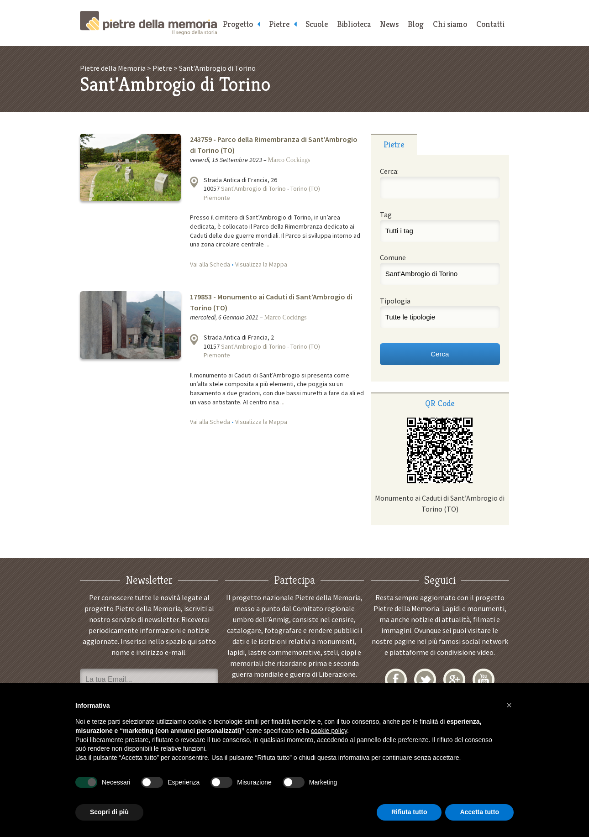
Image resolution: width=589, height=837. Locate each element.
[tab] (394, 144)
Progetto (238, 24)
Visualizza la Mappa (261, 264)
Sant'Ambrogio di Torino (253, 188)
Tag (386, 214)
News (389, 24)
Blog (416, 24)
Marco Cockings (289, 160)
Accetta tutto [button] (479, 812)
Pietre (279, 24)
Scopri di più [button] (109, 812)
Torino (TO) (305, 188)
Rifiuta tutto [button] (409, 812)
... (267, 244)
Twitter (425, 680)
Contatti (490, 24)
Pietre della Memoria (148, 23)
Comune (393, 257)
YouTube (483, 680)
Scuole (316, 24)
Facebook (396, 680)
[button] (509, 705)
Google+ (454, 680)
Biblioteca (354, 24)
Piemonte (217, 198)
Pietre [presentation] (394, 144)
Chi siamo (450, 24)
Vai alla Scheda (210, 264)
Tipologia (395, 300)
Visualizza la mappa (194, 182)
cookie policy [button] (329, 730)
